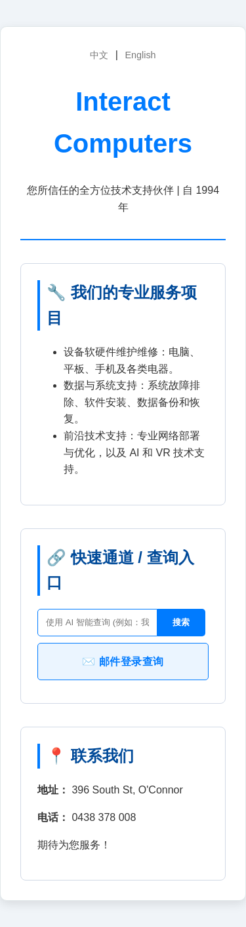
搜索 (181, 622)
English (140, 55)
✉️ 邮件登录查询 (122, 661)
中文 (99, 55)
